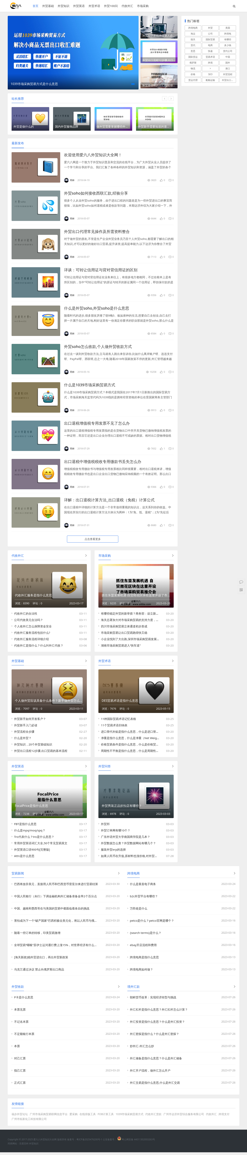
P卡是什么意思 (23, 1000)
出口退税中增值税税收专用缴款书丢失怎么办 (102, 462)
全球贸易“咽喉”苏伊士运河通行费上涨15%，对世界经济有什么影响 (57, 948)
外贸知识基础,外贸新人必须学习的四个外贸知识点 (160, 36)
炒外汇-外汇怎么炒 (142, 1049)
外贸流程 (227, 74)
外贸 (210, 27)
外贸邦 (105, 827)
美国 (227, 27)
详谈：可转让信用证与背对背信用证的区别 (100, 270)
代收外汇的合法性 (25, 615)
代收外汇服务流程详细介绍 (31, 640)
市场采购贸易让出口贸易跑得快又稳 (124, 634)
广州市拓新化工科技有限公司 (29, 1121)
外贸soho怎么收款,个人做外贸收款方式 (98, 347)
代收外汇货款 (153, 1117)
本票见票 (20, 1012)
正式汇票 (20, 1085)
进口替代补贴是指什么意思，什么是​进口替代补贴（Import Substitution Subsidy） (154, 733)
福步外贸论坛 (20, 1117)
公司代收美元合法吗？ (28, 621)
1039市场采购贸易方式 (129, 1117)
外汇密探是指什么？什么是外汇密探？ (154, 1036)
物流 (193, 68)
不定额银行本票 (24, 1036)
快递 (210, 51)
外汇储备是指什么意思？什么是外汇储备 (156, 1061)
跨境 (210, 62)
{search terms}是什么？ (145, 935)
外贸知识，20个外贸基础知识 (33, 746)
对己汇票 (20, 1061)
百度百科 (24, 1146)
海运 (193, 33)
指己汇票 (20, 1073)
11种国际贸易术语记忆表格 (118, 721)
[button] (133, 84)
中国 (227, 56)
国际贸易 (210, 39)
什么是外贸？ (22, 740)
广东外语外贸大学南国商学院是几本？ (125, 839)
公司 (210, 33)
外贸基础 (48, 6)
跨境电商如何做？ (141, 972)
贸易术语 (210, 56)
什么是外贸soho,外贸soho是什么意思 (96, 309)
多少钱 (227, 45)
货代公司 (227, 51)
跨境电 (227, 33)
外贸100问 (111, 6)
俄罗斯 (192, 62)
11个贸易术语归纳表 (114, 727)
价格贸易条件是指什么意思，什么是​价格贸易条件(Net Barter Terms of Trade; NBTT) (155, 746)
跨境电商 (193, 27)
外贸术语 (94, 6)
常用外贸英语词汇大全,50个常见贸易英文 (40, 846)
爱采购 (73, 1117)
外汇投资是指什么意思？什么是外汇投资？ (157, 1024)
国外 (227, 62)
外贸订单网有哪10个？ (115, 833)
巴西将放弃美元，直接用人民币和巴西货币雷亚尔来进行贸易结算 (56, 887)
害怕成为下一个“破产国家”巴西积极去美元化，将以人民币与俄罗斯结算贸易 (57, 923)
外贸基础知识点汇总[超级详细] (160, 86)
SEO (210, 74)
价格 (193, 74)
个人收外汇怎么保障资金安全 (33, 627)
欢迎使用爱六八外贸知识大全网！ (93, 155)
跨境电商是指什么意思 (144, 960)
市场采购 (142, 6)
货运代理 (193, 80)
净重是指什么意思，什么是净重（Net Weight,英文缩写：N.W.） (142, 740)
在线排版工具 (88, 1117)
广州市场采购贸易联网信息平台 (49, 1117)
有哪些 (227, 39)
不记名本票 (21, 1024)
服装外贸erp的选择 (113, 852)
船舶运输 (210, 80)
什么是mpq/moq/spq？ (29, 833)
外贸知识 (63, 6)
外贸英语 (79, 6)
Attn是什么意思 (24, 858)
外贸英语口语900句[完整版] (32, 852)
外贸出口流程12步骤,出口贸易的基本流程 (160, 61)
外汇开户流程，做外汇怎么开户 (150, 1073)
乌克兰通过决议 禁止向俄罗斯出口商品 (39, 972)
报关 (193, 39)
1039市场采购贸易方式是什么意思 (34, 84)
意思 (193, 51)
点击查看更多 (93, 540)
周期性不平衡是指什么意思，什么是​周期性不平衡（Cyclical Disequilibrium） (151, 753)
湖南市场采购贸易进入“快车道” (121, 647)
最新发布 (18, 144)
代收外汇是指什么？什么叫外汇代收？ (38, 647)
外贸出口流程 (229, 80)
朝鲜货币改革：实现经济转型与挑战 (153, 1000)
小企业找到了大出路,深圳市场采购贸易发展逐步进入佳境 (137, 640)
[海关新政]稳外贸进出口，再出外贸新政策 (41, 960)
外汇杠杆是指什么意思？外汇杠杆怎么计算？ (159, 1012)
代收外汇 (127, 6)
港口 (227, 68)
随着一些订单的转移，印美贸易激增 (37, 935)
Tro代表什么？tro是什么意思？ (34, 839)
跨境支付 (224, 1117)
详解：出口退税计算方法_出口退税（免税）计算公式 (109, 500)
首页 (35, 6)
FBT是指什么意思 (25, 827)
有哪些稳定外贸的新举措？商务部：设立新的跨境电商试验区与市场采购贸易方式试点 (156, 615)
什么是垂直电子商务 (143, 887)
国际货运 (193, 56)
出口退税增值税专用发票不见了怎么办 (97, 424)
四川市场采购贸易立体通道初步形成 (124, 627)
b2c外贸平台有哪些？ (144, 899)
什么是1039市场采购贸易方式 (89, 385)
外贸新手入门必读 (25, 727)
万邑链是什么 (138, 911)
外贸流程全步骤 (24, 733)
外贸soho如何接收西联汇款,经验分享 (96, 194)
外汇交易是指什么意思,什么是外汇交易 (155, 1085)
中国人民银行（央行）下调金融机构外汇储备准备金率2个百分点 (55, 899)
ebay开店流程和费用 (143, 948)
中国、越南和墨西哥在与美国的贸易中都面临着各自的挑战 (51, 911)
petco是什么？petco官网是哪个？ (152, 923)
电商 (210, 45)
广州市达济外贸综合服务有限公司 (183, 1117)
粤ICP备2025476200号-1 (89, 1142)
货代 (193, 45)
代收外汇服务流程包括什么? (32, 634)
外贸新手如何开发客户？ (30, 721)
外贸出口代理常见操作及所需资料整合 (97, 232)
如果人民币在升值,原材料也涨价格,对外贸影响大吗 (133, 858)
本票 (17, 1049)
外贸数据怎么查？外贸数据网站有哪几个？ (128, 846)
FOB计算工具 (106, 1117)
